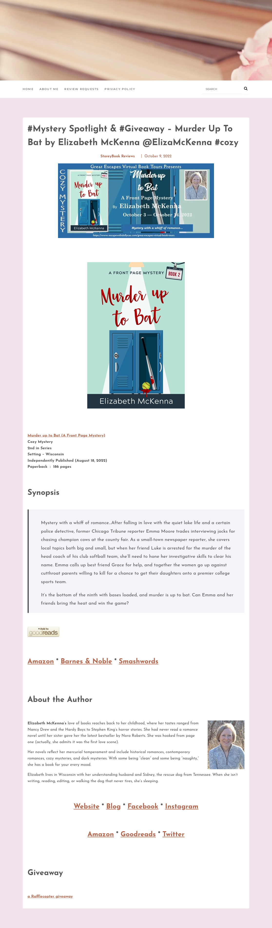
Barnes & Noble (86, 661)
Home (28, 89)
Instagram (181, 806)
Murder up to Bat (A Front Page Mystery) (66, 436)
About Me (49, 89)
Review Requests (81, 89)
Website (86, 806)
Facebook (142, 806)
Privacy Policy (120, 89)
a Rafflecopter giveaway (50, 896)
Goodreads (138, 834)
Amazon (41, 661)
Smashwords (138, 661)
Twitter (174, 834)
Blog (113, 806)
